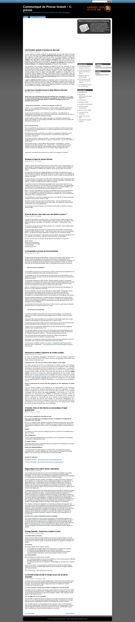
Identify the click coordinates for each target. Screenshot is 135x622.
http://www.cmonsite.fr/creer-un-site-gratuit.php (50, 462)
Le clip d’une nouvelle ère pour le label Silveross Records (46, 90)
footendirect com (83, 92)
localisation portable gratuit (85, 104)
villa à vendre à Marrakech (46, 518)
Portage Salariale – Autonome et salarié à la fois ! (43, 531)
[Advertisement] (57, 1)
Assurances (39, 578)
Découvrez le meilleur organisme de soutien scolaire (44, 353)
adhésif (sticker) (44, 219)
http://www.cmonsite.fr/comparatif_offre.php (50, 459)
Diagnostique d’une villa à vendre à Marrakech (42, 469)
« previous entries (29, 613)
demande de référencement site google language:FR (85, 96)
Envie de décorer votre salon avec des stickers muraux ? (46, 214)
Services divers (40, 533)
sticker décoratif (56, 168)
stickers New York (41, 187)
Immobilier (38, 470)
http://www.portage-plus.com (44, 570)
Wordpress (76, 618)
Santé (37, 253)
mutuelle (56, 608)
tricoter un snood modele (85, 110)
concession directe (83, 102)
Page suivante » (70, 613)
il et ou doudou (82, 100)
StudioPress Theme (83, 618)
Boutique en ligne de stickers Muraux (38, 159)
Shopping (38, 161)
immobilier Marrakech (31, 522)
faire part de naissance (65, 263)
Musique (38, 92)
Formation (38, 354)
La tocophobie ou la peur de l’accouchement (41, 251)
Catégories (98, 66)
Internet (38, 52)
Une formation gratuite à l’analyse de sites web (42, 50)
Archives (97, 73)
